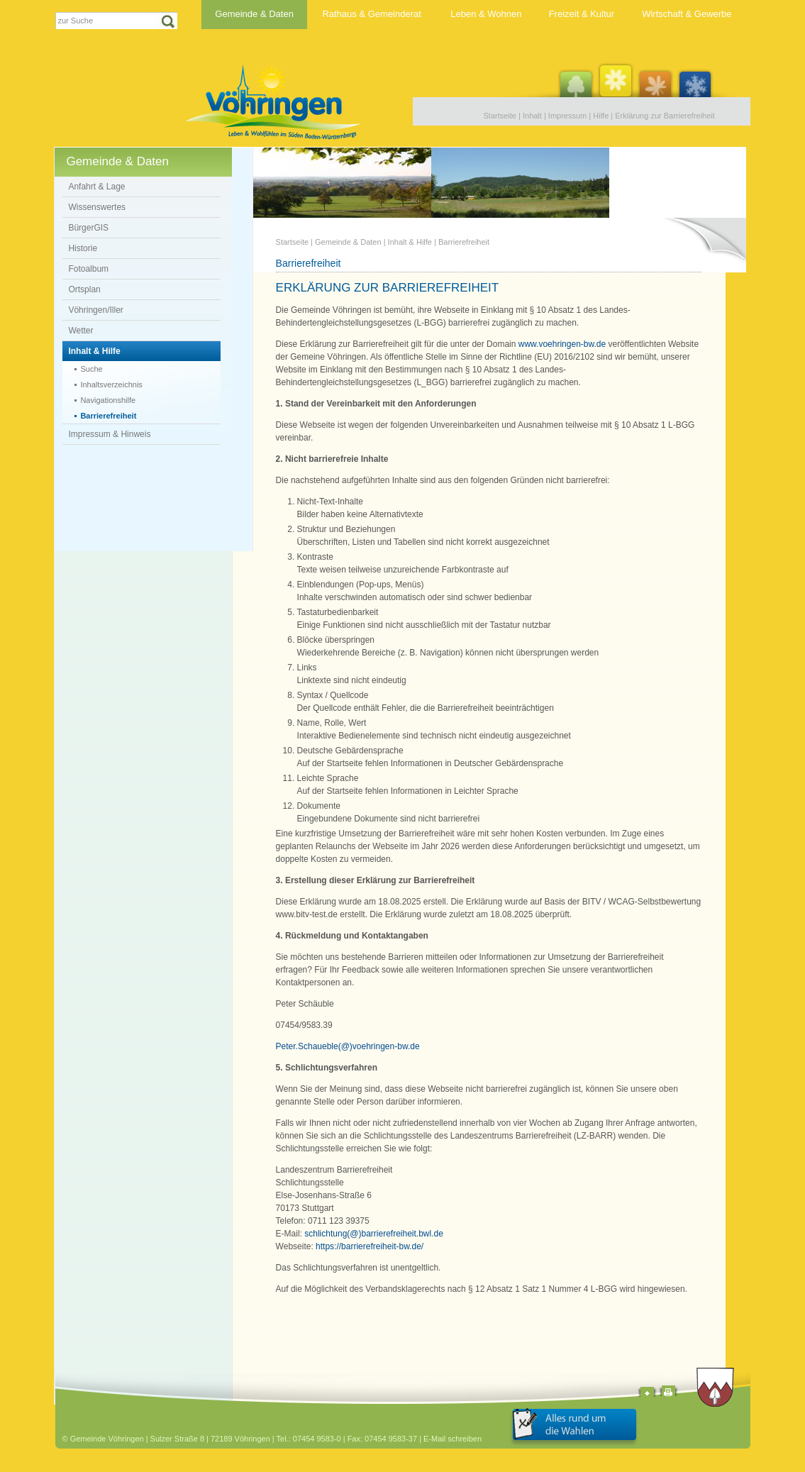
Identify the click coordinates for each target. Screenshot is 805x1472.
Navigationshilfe (107, 400)
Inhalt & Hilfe (94, 351)
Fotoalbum (88, 269)
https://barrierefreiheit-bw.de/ (369, 1246)
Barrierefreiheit (108, 415)
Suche (91, 369)
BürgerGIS (88, 228)
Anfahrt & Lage (96, 187)
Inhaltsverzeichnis (111, 384)
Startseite (500, 115)
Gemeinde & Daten (254, 14)
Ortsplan (84, 289)
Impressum (567, 115)
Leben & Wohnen (485, 14)
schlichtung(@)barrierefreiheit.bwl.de (373, 1234)
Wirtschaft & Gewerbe (686, 14)
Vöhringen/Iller (95, 310)
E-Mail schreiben (452, 1438)
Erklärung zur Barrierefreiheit (665, 115)
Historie (82, 248)
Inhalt (532, 115)
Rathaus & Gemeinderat (371, 14)
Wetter (80, 331)
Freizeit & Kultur (581, 14)
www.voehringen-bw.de (562, 344)
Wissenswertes (97, 207)
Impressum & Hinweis (109, 434)
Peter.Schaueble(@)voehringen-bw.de (348, 1046)
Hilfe (601, 115)
